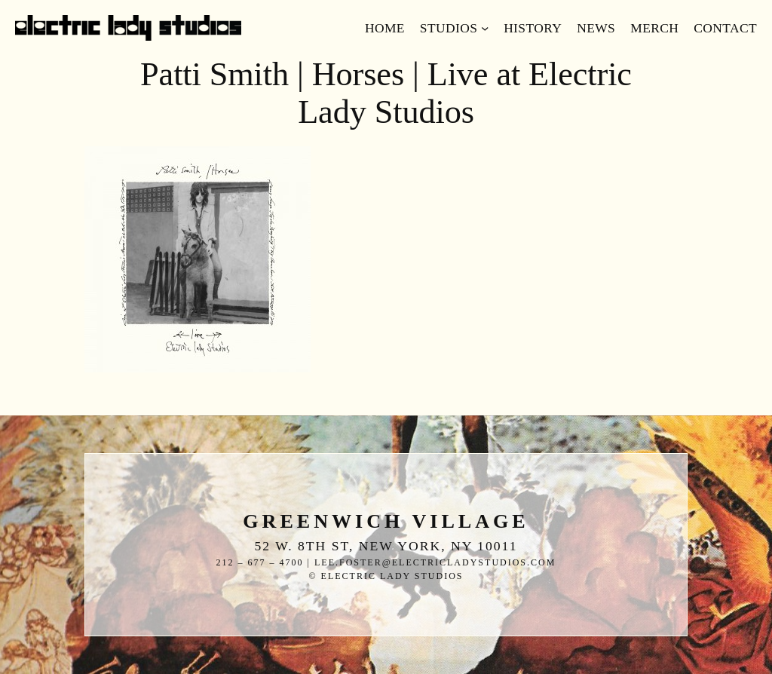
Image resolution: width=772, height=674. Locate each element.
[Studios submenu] (485, 28)
